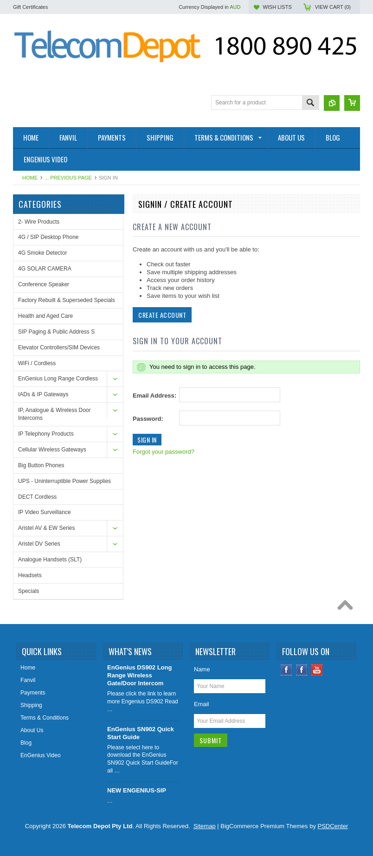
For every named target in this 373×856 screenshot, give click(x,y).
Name (202, 669)
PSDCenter (333, 826)
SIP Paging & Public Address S (56, 331)
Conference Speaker (43, 284)
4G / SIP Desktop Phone (48, 237)
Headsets (30, 575)
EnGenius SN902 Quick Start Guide (140, 733)
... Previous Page (68, 177)
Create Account (162, 315)
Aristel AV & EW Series (46, 528)
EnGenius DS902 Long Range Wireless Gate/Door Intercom (139, 675)
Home (30, 177)
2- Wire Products (38, 222)
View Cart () (333, 7)
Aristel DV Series (39, 544)
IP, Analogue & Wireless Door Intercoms (54, 414)
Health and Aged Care (45, 316)
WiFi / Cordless (37, 363)
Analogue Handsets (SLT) (50, 559)
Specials (28, 591)
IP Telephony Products (46, 434)
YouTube (317, 670)
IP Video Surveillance (44, 512)
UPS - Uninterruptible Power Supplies (64, 481)
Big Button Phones (41, 465)
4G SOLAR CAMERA (44, 268)
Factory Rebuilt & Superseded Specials (66, 300)
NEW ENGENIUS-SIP (136, 790)
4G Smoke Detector (42, 253)
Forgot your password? (163, 451)
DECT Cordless (37, 497)
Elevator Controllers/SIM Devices (59, 347)
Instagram (302, 670)
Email (201, 704)
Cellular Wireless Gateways (52, 449)
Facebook (286, 670)
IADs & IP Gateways (43, 394)
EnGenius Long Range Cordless (58, 378)
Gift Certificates (30, 7)
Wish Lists (277, 7)
